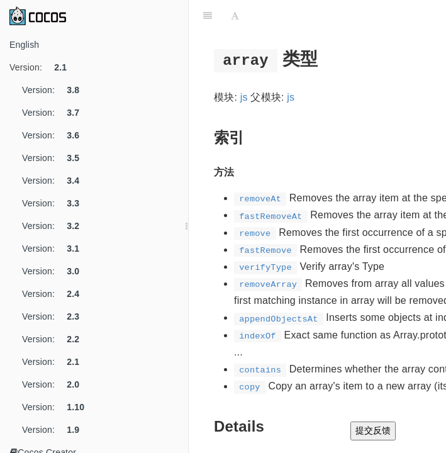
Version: (42, 67)
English (24, 45)
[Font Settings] (234, 15)
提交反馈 (373, 430)
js (244, 97)
